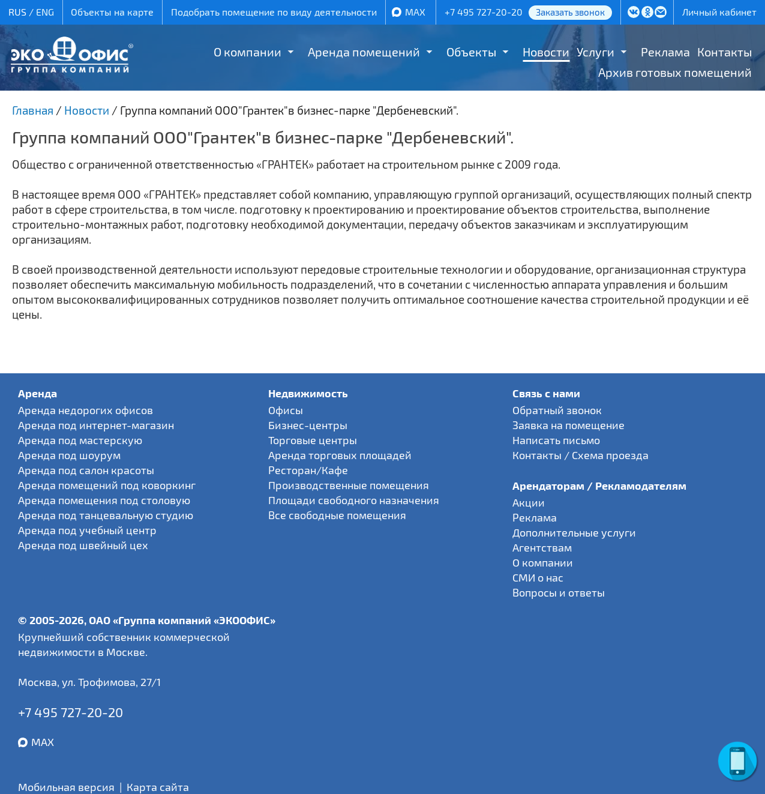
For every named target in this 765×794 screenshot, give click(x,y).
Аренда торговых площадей (340, 455)
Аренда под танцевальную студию (105, 515)
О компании (247, 51)
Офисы (285, 410)
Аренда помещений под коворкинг (107, 485)
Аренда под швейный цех (83, 545)
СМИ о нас (537, 577)
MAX (415, 11)
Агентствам (542, 547)
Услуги (595, 51)
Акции (528, 502)
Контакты (724, 51)
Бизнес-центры (307, 425)
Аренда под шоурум (69, 455)
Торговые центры (312, 440)
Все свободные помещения (337, 515)
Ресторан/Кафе (308, 470)
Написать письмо (556, 440)
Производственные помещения (348, 485)
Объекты (471, 51)
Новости (546, 51)
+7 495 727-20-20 (484, 11)
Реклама (665, 51)
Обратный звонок (557, 410)
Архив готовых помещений (675, 72)
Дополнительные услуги (574, 532)
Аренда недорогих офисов (85, 410)
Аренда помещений (364, 51)
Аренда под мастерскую (80, 440)
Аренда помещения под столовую (104, 500)
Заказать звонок (570, 12)
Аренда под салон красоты (86, 470)
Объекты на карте (112, 11)
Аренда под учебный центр (87, 530)
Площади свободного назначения (353, 500)
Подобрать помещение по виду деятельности (274, 11)
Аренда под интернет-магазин (96, 425)
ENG (45, 11)
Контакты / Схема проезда (580, 455)
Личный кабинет (719, 11)
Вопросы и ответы (558, 592)
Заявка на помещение (568, 425)
